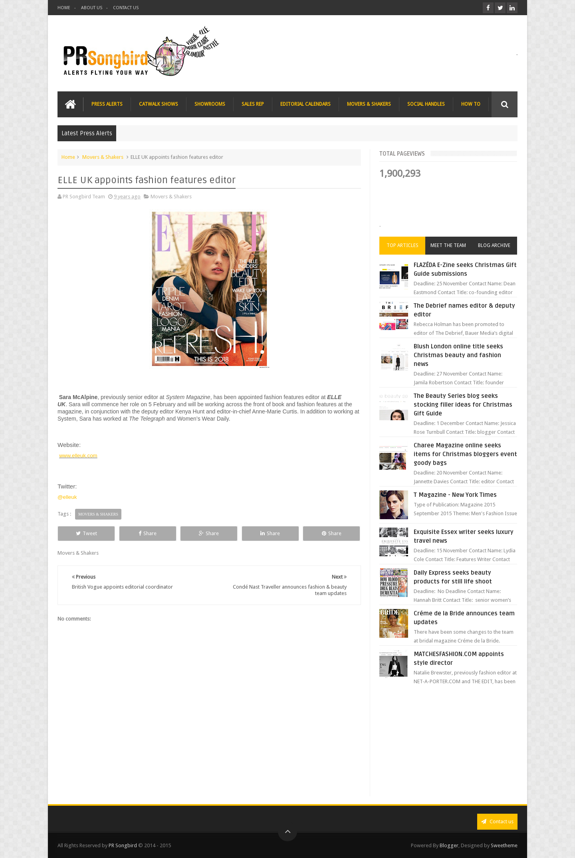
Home (68, 157)
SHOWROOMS (209, 104)
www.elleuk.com (78, 456)
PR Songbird (123, 845)
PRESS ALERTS (107, 104)
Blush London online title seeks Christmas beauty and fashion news (458, 355)
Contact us (497, 821)
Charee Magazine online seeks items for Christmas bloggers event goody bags (465, 454)
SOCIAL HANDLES (426, 104)
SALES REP (253, 104)
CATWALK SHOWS (158, 104)
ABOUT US (91, 7)
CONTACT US (126, 7)
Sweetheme (504, 845)
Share (148, 533)
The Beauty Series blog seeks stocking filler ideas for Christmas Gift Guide (463, 404)
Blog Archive (494, 245)
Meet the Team (448, 245)
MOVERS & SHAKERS (369, 104)
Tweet (86, 533)
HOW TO (470, 104)
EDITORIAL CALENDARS (305, 104)
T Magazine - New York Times (455, 494)
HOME (64, 7)
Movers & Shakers (102, 157)
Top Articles (402, 245)
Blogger (449, 845)
